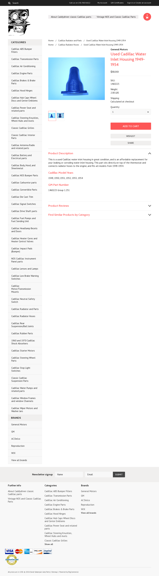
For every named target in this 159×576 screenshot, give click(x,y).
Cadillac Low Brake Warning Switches (25, 277)
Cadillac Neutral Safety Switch (23, 300)
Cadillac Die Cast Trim (22, 196)
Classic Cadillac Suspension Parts (19, 379)
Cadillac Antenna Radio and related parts (23, 147)
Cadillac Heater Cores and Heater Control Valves (24, 240)
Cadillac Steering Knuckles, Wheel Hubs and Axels (25, 119)
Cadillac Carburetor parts (24, 182)
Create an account (143, 3)
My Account (102, 3)
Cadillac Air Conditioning (23, 66)
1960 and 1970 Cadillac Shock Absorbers (23, 342)
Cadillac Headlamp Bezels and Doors (24, 230)
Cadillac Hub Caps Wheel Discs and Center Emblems (24, 99)
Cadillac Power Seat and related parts (23, 109)
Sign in (130, 3)
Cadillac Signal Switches (23, 203)
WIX (13, 453)
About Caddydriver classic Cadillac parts (71, 16)
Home (51, 40)
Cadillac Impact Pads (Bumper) (21, 250)
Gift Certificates (117, 3)
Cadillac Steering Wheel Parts (23, 359)
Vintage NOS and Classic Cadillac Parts (116, 16)
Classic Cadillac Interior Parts (23, 137)
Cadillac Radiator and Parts (25, 309)
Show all (49, 544)
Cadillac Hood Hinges (21, 90)
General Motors (19, 424)
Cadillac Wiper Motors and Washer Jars (24, 410)
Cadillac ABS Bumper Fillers (21, 50)
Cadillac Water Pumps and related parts (24, 389)
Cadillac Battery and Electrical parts (21, 157)
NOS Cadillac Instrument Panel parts (23, 260)
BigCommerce (73, 572)
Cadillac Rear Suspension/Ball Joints (22, 325)
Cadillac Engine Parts (21, 73)
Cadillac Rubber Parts (22, 333)
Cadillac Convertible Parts (24, 189)
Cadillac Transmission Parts (25, 59)
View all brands (19, 460)
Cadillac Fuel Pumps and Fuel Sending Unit (23, 220)
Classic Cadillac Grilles (22, 127)
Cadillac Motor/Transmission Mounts (21, 288)
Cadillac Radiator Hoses (23, 316)
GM (12, 431)
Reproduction (18, 445)
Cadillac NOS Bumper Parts (24, 175)
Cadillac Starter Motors (23, 350)
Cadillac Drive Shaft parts (24, 211)
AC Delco (15, 438)
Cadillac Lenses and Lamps (24, 268)
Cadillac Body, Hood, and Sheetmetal (23, 167)
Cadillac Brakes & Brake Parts (23, 82)
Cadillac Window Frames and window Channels (23, 400)
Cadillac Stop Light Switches (20, 369)
